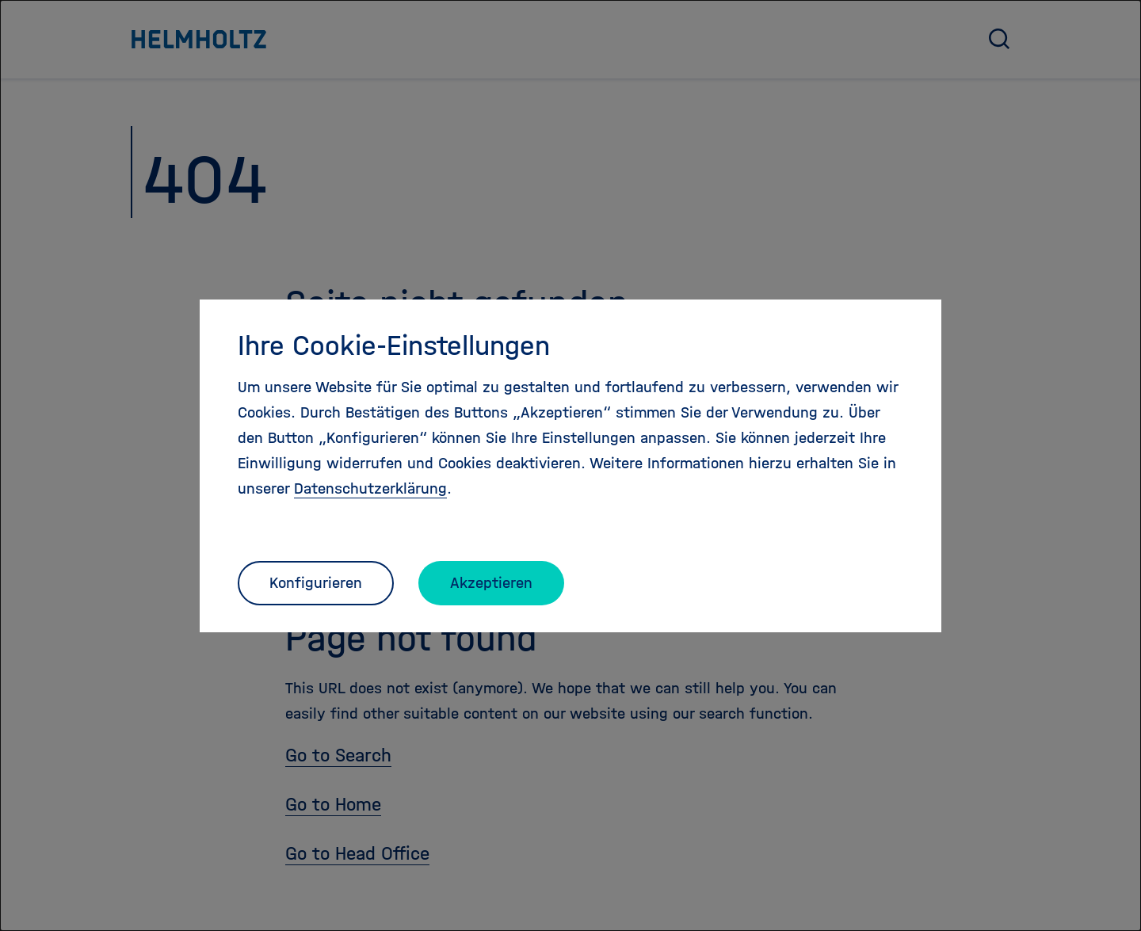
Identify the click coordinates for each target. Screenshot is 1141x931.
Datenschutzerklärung (370, 488)
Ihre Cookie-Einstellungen (394, 345)
